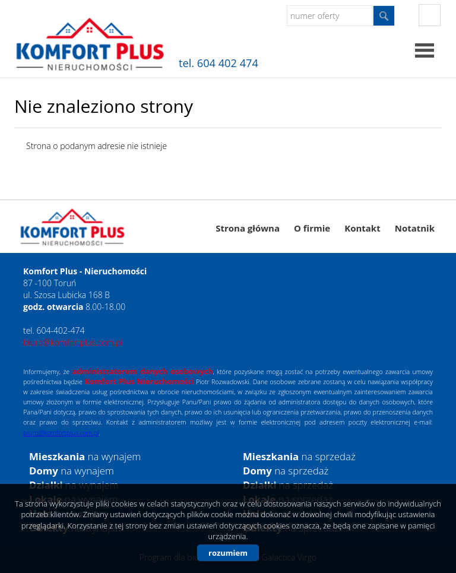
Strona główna (248, 228)
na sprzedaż (299, 456)
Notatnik (415, 228)
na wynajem (85, 456)
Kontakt (362, 228)
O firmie (312, 228)
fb (430, 15)
